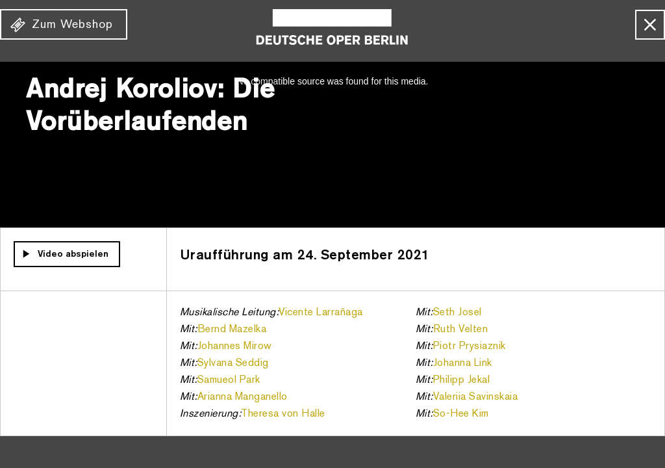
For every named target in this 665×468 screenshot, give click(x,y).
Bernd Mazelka (232, 329)
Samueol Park (228, 380)
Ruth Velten (460, 329)
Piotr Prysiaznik (469, 346)
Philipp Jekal (461, 380)
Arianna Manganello (242, 397)
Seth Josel (457, 312)
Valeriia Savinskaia (475, 397)
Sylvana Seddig (233, 363)
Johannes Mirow (234, 346)
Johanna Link (462, 363)
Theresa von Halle (283, 414)
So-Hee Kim (461, 414)
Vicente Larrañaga (321, 312)
